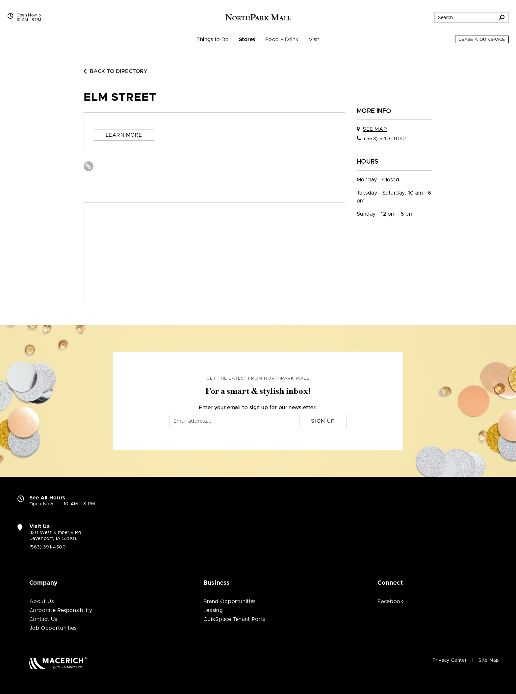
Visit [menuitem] (314, 39)
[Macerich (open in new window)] (58, 662)
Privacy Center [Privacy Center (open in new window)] (449, 660)
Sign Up (323, 421)
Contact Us (43, 619)
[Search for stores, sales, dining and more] (465, 17)
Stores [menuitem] (247, 39)
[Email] (234, 421)
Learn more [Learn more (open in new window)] (124, 135)
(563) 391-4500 (47, 547)
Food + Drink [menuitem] (282, 39)
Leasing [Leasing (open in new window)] (213, 610)
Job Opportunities (53, 628)
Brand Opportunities (229, 601)
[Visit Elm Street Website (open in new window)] (88, 166)
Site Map (488, 660)
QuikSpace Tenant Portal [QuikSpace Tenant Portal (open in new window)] (235, 619)
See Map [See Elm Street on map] (375, 129)
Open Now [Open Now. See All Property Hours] (41, 504)
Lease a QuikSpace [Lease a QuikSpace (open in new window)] (482, 40)
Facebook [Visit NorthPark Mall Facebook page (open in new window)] (390, 601)
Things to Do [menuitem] (212, 39)
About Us (41, 601)
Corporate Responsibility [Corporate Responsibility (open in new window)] (60, 610)
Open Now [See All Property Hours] (28, 15)
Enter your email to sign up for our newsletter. (258, 407)
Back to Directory (115, 71)
